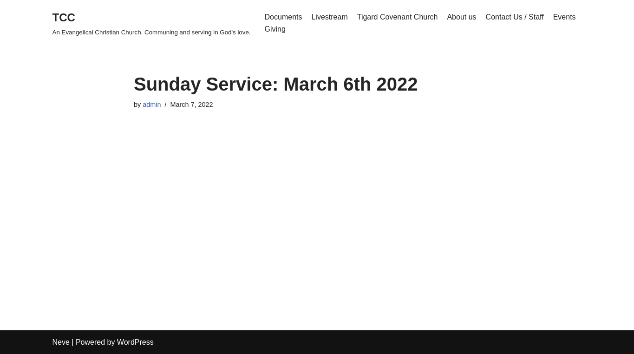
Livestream (329, 17)
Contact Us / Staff (515, 17)
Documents (283, 17)
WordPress (135, 342)
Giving (275, 29)
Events (564, 17)
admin (152, 104)
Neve (61, 342)
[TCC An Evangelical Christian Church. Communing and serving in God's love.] (151, 23)
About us (461, 17)
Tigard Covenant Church (397, 17)
